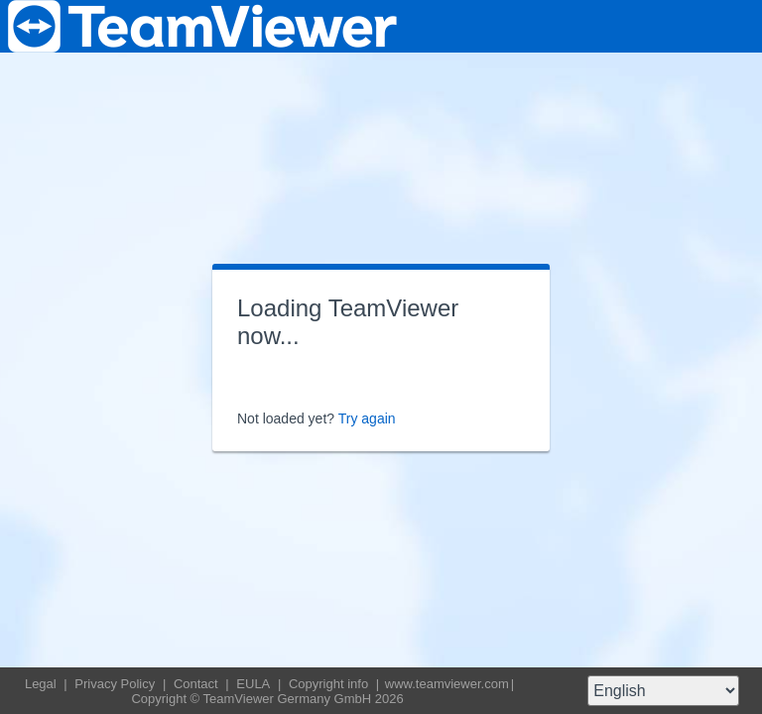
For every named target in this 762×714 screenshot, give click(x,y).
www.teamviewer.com (447, 683)
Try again (367, 418)
